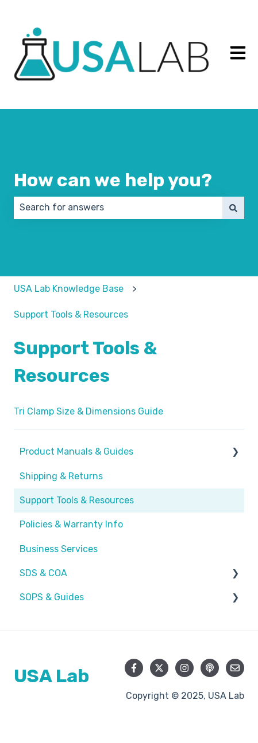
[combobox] (118, 207)
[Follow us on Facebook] (134, 668)
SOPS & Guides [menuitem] (52, 597)
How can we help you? (113, 180)
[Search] (233, 207)
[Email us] (235, 668)
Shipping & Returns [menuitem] (61, 476)
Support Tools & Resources (71, 314)
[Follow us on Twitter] (159, 668)
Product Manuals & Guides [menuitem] (76, 451)
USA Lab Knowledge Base (69, 288)
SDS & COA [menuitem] (43, 573)
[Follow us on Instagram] (184, 668)
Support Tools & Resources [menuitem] (77, 500)
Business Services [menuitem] (59, 548)
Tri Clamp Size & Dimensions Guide (88, 411)
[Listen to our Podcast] (210, 668)
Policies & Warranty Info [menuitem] (71, 524)
